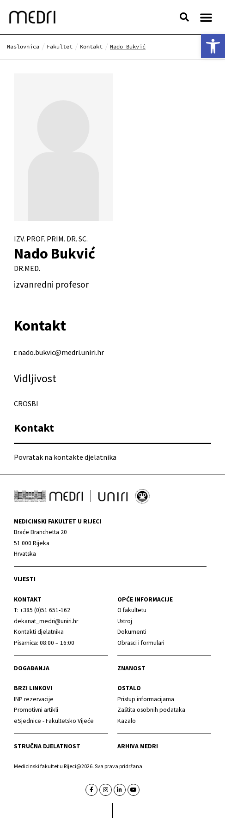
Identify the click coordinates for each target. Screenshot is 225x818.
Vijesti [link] (25, 579)
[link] (213, 46)
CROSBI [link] (26, 403)
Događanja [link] (31, 668)
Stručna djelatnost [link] (47, 746)
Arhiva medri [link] (137, 746)
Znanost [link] (131, 668)
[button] (184, 17)
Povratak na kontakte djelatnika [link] (65, 457)
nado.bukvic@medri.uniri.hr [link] (61, 352)
